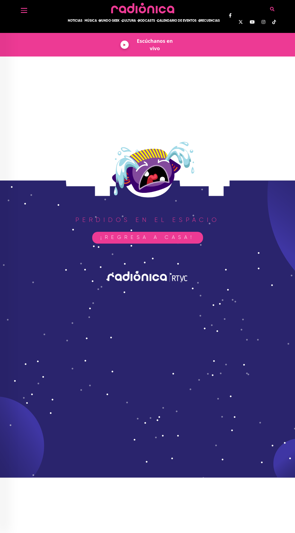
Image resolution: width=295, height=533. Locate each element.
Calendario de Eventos (176, 20)
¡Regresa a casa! (147, 237)
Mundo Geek (109, 20)
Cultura (129, 20)
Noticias (75, 20)
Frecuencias (209, 20)
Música (91, 20)
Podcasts (146, 20)
